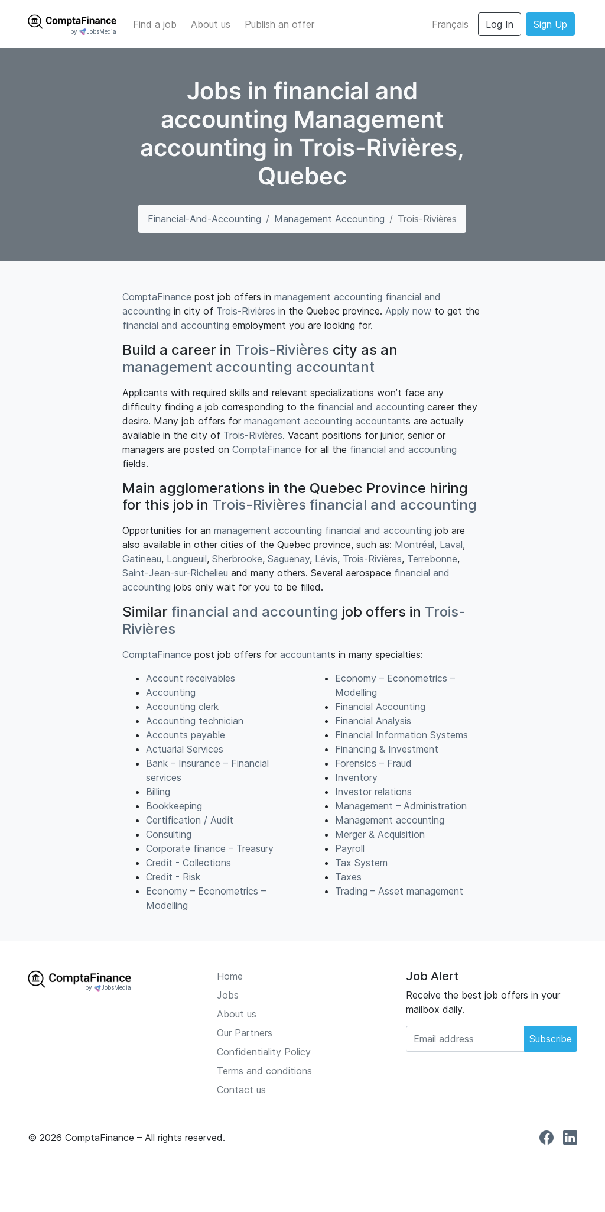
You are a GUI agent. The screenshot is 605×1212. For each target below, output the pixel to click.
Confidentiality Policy (264, 1052)
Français (450, 24)
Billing (158, 792)
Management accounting (329, 219)
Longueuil (187, 559)
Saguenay (289, 559)
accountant (335, 366)
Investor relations (373, 792)
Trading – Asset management (399, 891)
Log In (499, 24)
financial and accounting (175, 325)
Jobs (228, 995)
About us (210, 24)
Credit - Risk (173, 877)
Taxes (348, 877)
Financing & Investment (386, 749)
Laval (451, 544)
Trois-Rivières (245, 311)
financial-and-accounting (204, 219)
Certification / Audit (189, 820)
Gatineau (141, 559)
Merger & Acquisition (380, 834)
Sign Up (550, 24)
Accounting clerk (182, 706)
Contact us (241, 1090)
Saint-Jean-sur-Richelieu (175, 573)
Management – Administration (401, 806)
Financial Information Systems (401, 735)
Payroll (350, 848)
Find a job (155, 24)
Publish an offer (279, 24)
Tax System (361, 863)
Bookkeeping (174, 806)
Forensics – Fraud (373, 763)
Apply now (408, 311)
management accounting (328, 297)
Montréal (414, 544)
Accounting (171, 692)
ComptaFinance (156, 297)
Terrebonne (432, 559)
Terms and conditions (264, 1071)
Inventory (356, 777)
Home (230, 976)
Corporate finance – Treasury (210, 848)
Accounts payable (185, 735)
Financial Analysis (373, 721)
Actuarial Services (184, 749)
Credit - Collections (188, 863)
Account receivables (190, 678)
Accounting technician (194, 721)
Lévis (326, 559)
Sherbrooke (237, 559)
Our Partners (244, 1033)
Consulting (168, 834)
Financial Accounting (380, 706)
